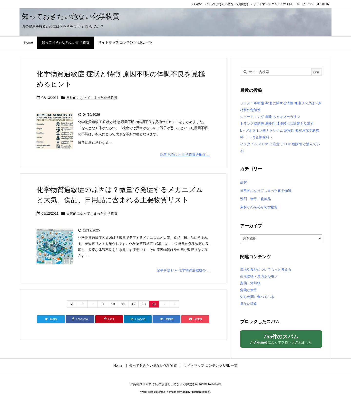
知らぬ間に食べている (257, 297)
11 (123, 304)
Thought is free (200, 391)
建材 (243, 182)
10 (113, 304)
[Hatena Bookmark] (166, 319)
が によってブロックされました (281, 338)
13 (144, 304)
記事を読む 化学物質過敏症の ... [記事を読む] (183, 270)
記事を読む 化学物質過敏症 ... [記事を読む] (185, 154)
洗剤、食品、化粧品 (255, 199)
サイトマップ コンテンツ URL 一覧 (276, 4)
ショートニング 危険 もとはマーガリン (270, 117)
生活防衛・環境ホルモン (259, 276)
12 (134, 304)
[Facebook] (80, 319)
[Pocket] (195, 319)
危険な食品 (248, 290)
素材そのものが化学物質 (259, 207)
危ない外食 (248, 304)
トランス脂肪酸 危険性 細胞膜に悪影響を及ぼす (277, 123)
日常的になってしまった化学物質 (91, 98)
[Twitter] (51, 319)
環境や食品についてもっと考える (265, 269)
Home (198, 4)
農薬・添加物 (250, 283)
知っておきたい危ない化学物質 (227, 4)
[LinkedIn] (138, 319)
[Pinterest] (109, 319)
